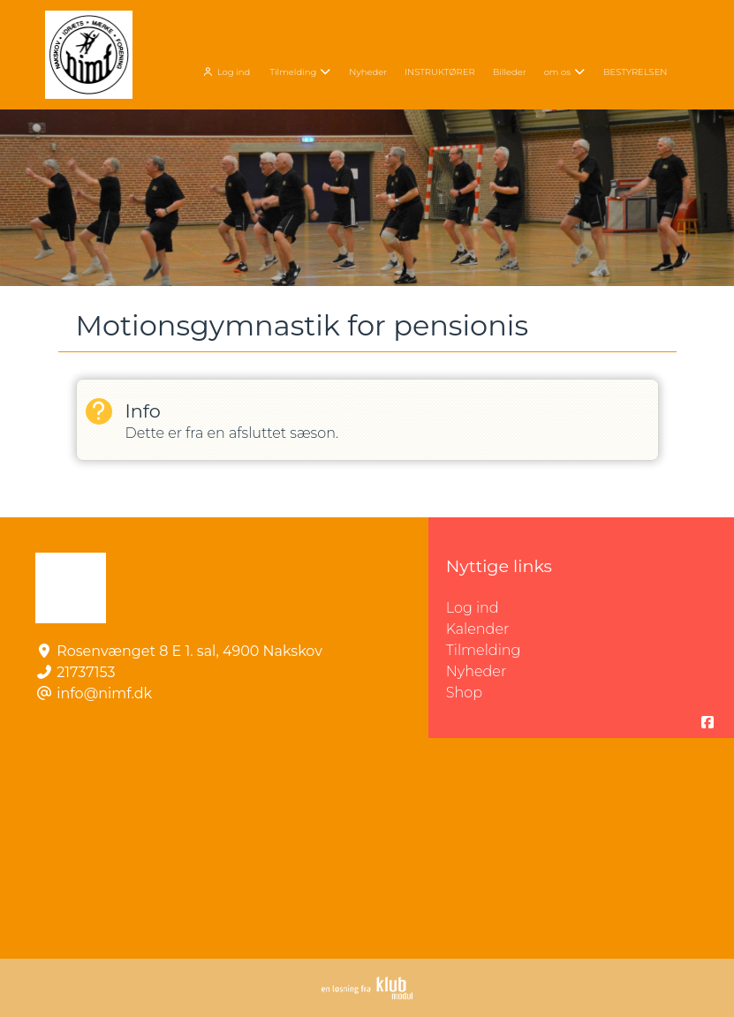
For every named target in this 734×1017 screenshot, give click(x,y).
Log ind (225, 72)
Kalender (478, 629)
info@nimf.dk (104, 693)
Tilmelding (483, 650)
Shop (464, 692)
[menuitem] (227, 70)
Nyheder (476, 671)
